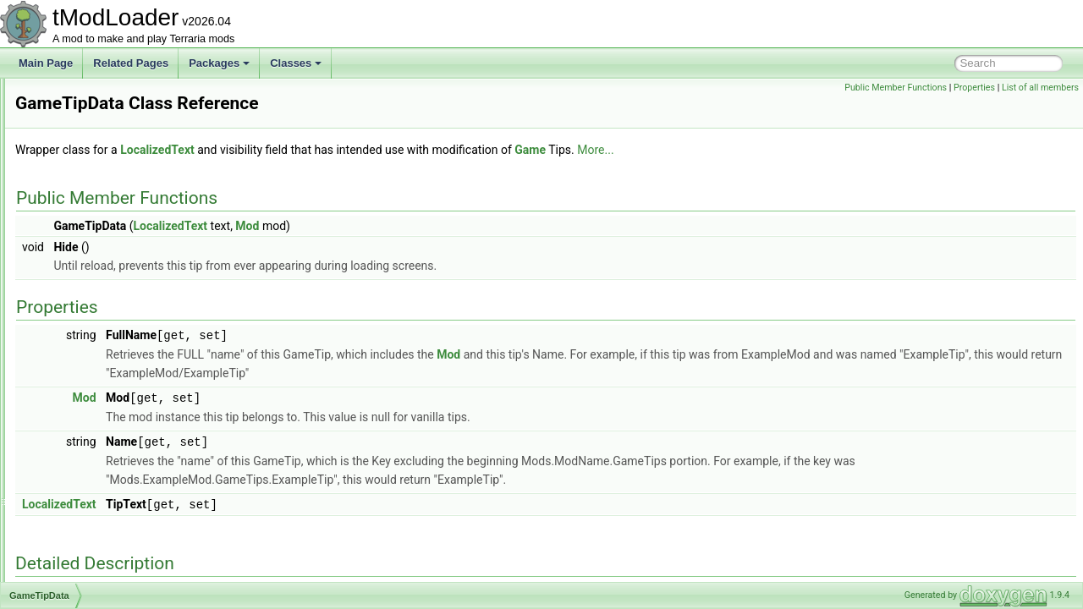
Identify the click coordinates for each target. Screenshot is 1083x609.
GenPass (76, 562)
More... (807, 149)
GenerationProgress (101, 506)
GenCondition (87, 469)
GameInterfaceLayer (102, 208)
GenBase (77, 450)
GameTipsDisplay (95, 375)
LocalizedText (369, 149)
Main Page (46, 63)
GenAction (79, 431)
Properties (974, 87)
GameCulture (86, 152)
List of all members (1040, 87)
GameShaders (88, 320)
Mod (458, 226)
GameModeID (87, 245)
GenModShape (90, 543)
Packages (219, 63)
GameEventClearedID (105, 189)
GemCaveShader (95, 413)
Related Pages (130, 63)
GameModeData (93, 227)
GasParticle (82, 394)
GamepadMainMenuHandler (120, 264)
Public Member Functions (895, 87)
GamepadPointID (95, 301)
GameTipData (87, 338)
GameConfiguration (100, 134)
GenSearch (81, 580)
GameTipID (81, 357)
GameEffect (82, 171)
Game (70, 96)
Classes (296, 63)
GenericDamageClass (105, 524)
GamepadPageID (95, 282)
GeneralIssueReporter (106, 487)
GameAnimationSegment (112, 115)
